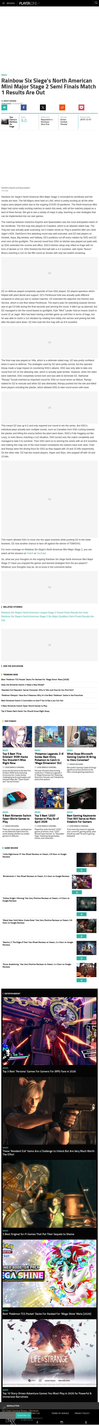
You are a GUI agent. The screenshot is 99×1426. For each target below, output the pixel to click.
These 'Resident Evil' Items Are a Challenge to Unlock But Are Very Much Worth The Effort (48, 1152)
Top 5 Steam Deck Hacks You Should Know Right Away (25, 711)
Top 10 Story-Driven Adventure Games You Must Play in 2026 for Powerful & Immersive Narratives (47, 1395)
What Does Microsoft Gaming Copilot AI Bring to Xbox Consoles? (81, 756)
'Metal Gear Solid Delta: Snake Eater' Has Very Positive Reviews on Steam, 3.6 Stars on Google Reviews (38, 928)
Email (4, 107)
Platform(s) (45, 117)
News (4, 74)
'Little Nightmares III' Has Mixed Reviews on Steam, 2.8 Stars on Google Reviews (38, 862)
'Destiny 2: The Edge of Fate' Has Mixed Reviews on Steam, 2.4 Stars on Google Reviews (38, 950)
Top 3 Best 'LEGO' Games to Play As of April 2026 (47, 818)
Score (23, 117)
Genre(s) (63, 117)
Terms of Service (60, 1413)
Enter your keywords (96, 2)
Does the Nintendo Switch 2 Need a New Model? (22, 684)
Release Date (85, 117)
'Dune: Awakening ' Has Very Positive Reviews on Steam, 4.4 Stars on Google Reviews (38, 972)
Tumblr (86, 1422)
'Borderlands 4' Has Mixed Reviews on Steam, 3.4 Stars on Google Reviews (36, 884)
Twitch (30, 553)
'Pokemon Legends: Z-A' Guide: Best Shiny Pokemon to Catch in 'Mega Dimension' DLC (49, 758)
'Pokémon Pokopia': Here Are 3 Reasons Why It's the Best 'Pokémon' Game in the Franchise (42, 695)
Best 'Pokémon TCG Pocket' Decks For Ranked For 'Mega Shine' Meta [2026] (35, 679)
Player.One (29, 3)
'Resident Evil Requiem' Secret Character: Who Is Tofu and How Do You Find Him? (37, 689)
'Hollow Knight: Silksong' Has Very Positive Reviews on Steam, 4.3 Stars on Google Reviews (38, 906)
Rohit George (10, 100)
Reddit (62, 107)
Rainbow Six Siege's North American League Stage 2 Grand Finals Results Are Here (44, 612)
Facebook (24, 107)
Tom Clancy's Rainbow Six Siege (13, 122)
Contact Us (34, 1413)
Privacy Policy (82, 1413)
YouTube (41, 553)
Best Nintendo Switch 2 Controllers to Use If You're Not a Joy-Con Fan (32, 700)
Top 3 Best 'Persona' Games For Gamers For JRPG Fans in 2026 (39, 1071)
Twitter (43, 107)
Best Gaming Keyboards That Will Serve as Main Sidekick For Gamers (81, 818)
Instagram (62, 1422)
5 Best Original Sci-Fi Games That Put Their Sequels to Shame (38, 1234)
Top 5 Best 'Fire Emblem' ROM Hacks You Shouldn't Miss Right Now (15, 758)
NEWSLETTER (13, 1405)
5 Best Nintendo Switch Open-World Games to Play (24, 705)
